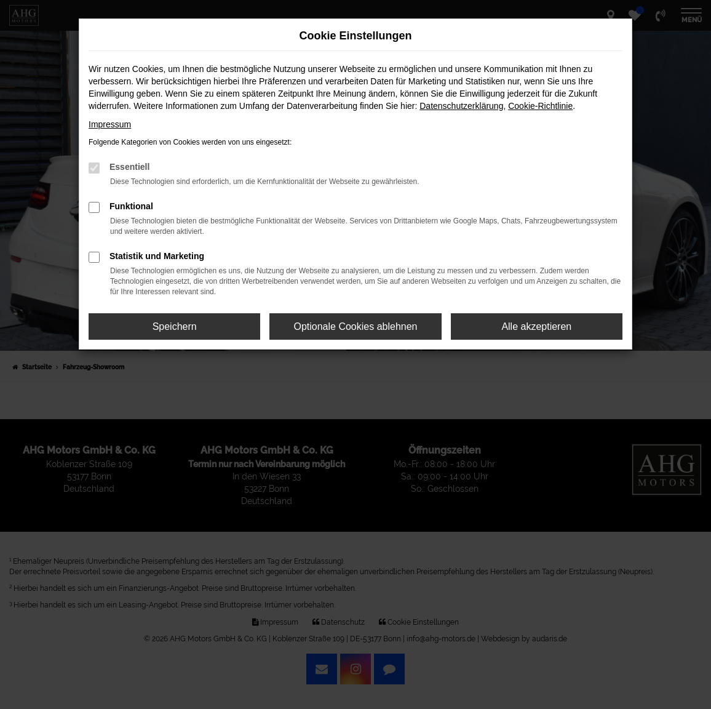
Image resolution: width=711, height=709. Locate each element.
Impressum (110, 124)
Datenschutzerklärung (461, 106)
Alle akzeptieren (536, 326)
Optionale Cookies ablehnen (355, 326)
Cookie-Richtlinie (540, 106)
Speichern (175, 326)
